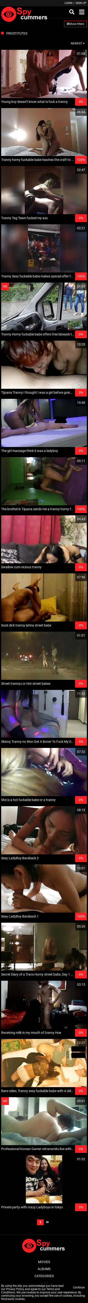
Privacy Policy (15, 1289)
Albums (44, 1269)
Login (69, 3)
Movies (44, 1262)
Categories (44, 1276)
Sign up (81, 3)
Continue (78, 1287)
